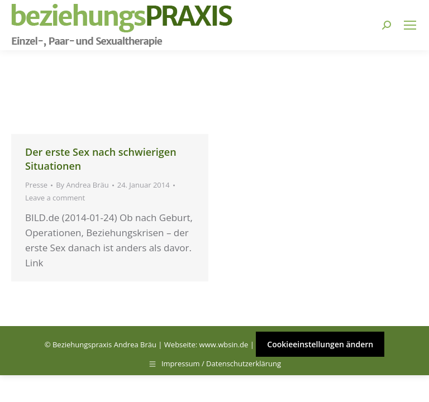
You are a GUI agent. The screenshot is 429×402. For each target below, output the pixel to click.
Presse (36, 185)
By (82, 185)
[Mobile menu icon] (410, 25)
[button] (24, 377)
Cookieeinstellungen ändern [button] (320, 344)
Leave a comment (55, 198)
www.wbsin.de (224, 344)
